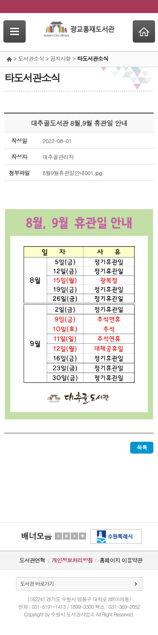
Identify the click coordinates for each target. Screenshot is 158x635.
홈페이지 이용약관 (120, 560)
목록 (142, 447)
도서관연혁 (32, 560)
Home (144, 31)
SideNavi (14, 31)
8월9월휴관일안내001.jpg (72, 173)
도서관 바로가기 (37, 583)
